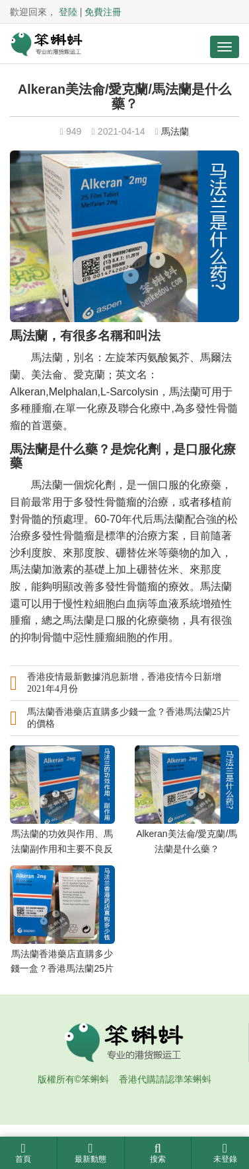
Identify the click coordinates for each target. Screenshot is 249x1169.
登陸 (68, 12)
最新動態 (90, 1153)
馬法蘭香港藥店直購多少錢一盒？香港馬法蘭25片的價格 (129, 718)
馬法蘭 (175, 131)
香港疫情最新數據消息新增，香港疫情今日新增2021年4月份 (124, 683)
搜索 (158, 1153)
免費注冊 (103, 12)
